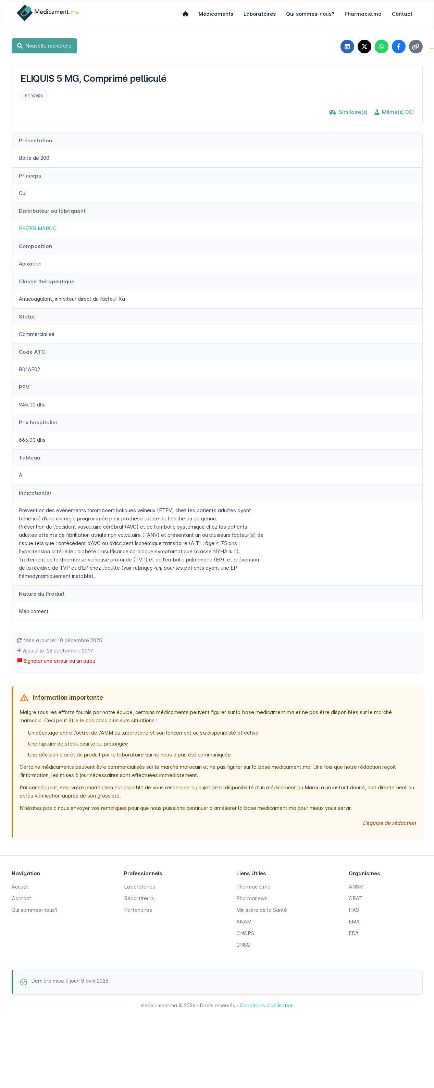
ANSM (356, 886)
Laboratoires (260, 14)
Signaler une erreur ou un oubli (56, 661)
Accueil (20, 886)
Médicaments (216, 14)
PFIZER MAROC (38, 228)
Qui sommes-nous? (310, 14)
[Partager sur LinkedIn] (347, 46)
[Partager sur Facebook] (399, 46)
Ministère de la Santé (261, 910)
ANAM (243, 921)
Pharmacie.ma (363, 14)
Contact (402, 14)
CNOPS (245, 933)
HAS (354, 910)
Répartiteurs (139, 898)
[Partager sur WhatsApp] (381, 46)
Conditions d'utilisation (267, 1005)
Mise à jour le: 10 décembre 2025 (59, 640)
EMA (354, 921)
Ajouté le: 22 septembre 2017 (55, 650)
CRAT (355, 898)
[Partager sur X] (364, 46)
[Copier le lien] (416, 46)
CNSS (243, 945)
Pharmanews (252, 898)
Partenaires (138, 910)
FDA (354, 933)
